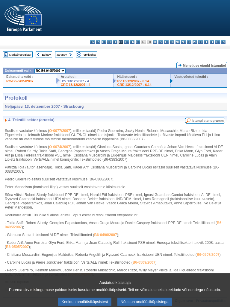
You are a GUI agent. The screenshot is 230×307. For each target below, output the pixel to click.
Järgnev (62, 54)
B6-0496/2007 (105, 235)
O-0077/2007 (59, 131)
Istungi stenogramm (208, 120)
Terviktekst (89, 54)
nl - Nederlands (183, 42)
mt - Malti (177, 42)
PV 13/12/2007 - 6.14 (133, 81)
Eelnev (46, 54)
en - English (132, 42)
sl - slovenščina (212, 42)
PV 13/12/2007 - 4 (75, 81)
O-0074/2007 (59, 147)
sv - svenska (223, 42)
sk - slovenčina (206, 42)
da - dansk (109, 42)
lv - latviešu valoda (160, 42)
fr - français (138, 42)
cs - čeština (104, 42)
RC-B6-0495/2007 (20, 81)
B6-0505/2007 (17, 247)
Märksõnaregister (20, 54)
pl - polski (189, 42)
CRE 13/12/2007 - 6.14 (134, 84)
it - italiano (155, 42)
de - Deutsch (115, 42)
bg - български (92, 42)
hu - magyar (172, 42)
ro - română (200, 42)
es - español (98, 42)
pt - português (195, 42)
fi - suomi (217, 42)
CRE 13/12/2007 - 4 (75, 84)
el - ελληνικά (126, 42)
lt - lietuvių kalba (166, 42)
